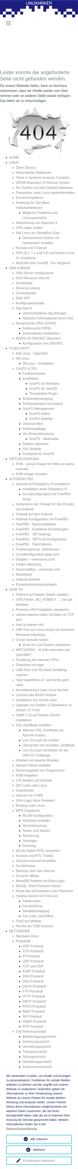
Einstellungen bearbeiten (39, 1160)
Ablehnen (39, 1149)
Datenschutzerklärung (21, 1128)
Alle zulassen (39, 1139)
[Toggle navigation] (8, 23)
